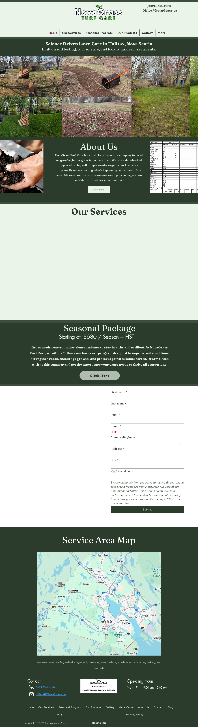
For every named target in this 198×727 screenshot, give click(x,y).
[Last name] (146, 409)
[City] (146, 466)
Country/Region (123, 437)
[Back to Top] (99, 723)
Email (116, 415)
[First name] (146, 398)
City (115, 460)
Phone (116, 426)
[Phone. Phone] (150, 432)
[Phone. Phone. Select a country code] (115, 432)
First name (119, 392)
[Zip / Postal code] (146, 477)
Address (117, 449)
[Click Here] (100, 375)
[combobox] (147, 443)
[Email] (146, 420)
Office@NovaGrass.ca (159, 10)
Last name (119, 403)
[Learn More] (99, 189)
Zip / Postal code (123, 471)
